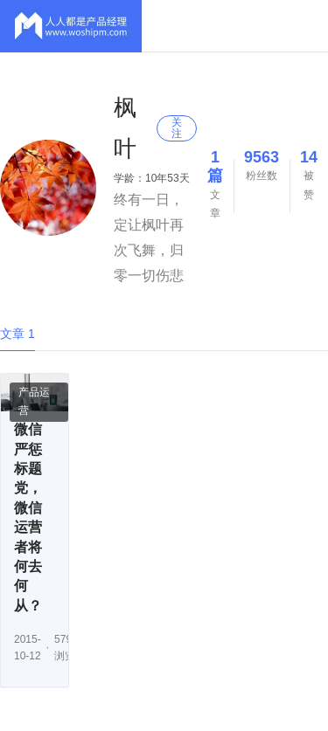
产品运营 (34, 401)
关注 (176, 128)
